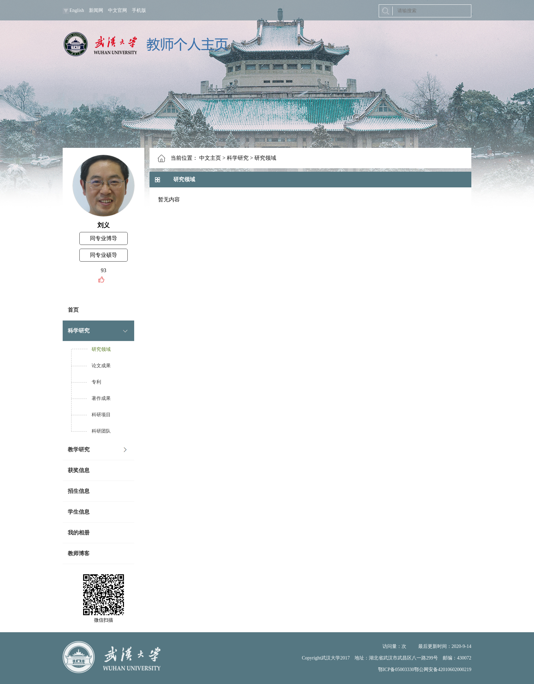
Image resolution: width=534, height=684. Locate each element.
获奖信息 (79, 470)
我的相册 (79, 532)
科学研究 (79, 330)
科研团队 (101, 431)
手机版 (139, 10)
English (76, 10)
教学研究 (79, 449)
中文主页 (210, 158)
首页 (73, 310)
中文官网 (117, 10)
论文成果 (101, 365)
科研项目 (101, 414)
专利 (96, 382)
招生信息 (79, 491)
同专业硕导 (103, 255)
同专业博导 (103, 238)
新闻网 (96, 10)
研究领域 (101, 349)
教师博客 (79, 553)
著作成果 (101, 398)
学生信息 (79, 512)
